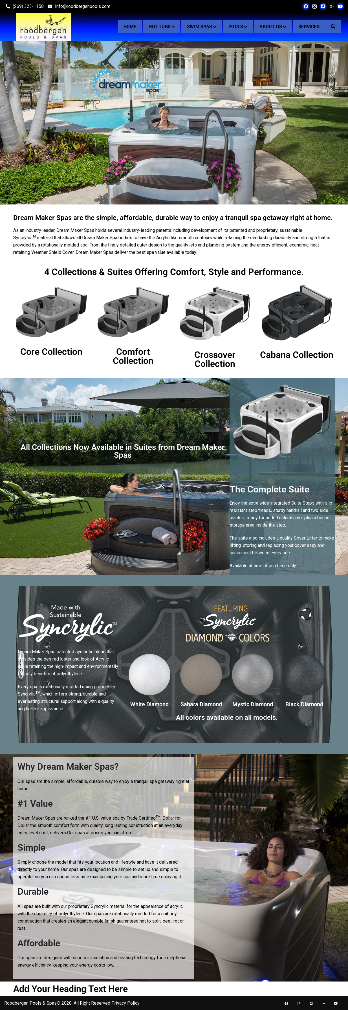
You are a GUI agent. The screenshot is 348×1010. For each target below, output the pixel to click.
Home (130, 26)
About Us (270, 26)
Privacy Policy (125, 1003)
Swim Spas (199, 26)
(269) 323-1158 (24, 6)
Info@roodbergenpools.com (78, 6)
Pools (235, 26)
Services (309, 26)
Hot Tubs (160, 26)
